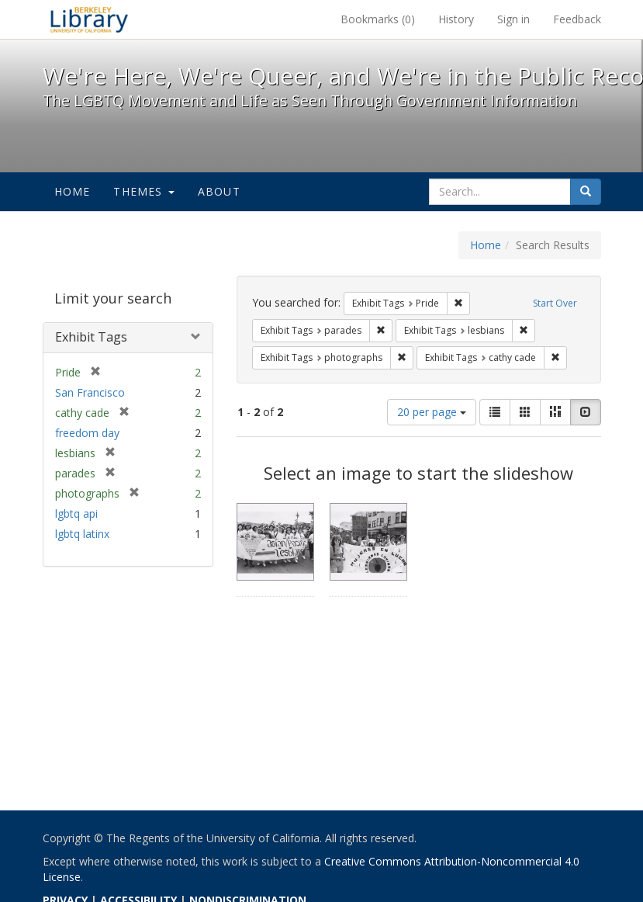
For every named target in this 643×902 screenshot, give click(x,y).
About (219, 191)
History (456, 19)
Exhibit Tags (91, 336)
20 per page (431, 411)
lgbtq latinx (82, 533)
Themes (143, 191)
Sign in (513, 19)
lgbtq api (76, 513)
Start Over (555, 303)
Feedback (577, 19)
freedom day (87, 432)
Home (72, 191)
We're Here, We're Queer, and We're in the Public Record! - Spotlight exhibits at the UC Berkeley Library (89, 19)
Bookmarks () (378, 19)
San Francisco (90, 392)
